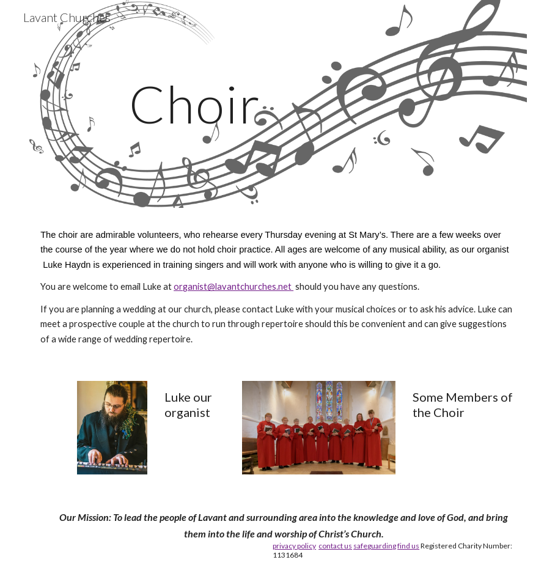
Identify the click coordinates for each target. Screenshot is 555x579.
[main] (194, 104)
